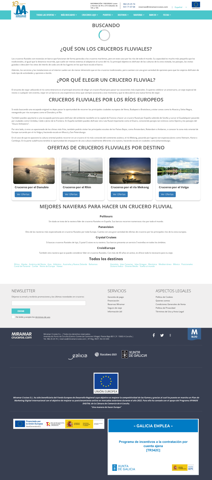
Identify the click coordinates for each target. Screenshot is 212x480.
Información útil (115, 311)
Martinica (152, 264)
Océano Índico (116, 266)
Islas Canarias (126, 264)
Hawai (59, 266)
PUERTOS (108, 14)
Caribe (35, 266)
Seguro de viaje (115, 307)
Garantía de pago (116, 297)
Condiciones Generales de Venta (171, 304)
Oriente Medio (131, 266)
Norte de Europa (47, 266)
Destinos (123, 14)
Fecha (167, 14)
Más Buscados (69, 14)
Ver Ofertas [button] (23, 194)
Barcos (153, 14)
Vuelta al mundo (147, 266)
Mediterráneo (165, 264)
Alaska (24, 264)
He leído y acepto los (33, 317)
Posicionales (187, 264)
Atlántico (57, 264)
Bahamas (93, 264)
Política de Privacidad (165, 307)
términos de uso (42, 317)
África (17, 264)
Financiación (113, 300)
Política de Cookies (164, 297)
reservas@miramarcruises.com (153, 7)
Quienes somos (163, 300)
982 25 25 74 (129, 4)
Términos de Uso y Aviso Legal (170, 311)
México (176, 264)
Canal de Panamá (22, 266)
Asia (50, 264)
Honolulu (114, 264)
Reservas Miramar (116, 304)
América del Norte (37, 264)
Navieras (138, 14)
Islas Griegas (141, 264)
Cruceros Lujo (90, 14)
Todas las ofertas (46, 14)
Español (178, 7)
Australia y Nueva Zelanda (75, 264)
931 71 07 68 (129, 7)
